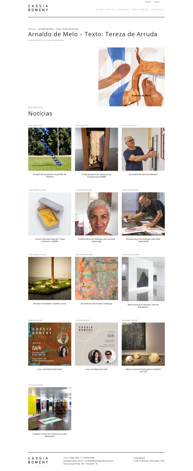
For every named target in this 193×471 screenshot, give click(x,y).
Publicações (157, 10)
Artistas (110, 10)
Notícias (148, 2)
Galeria (99, 10)
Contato (156, 2)
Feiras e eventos (140, 10)
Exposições (123, 10)
